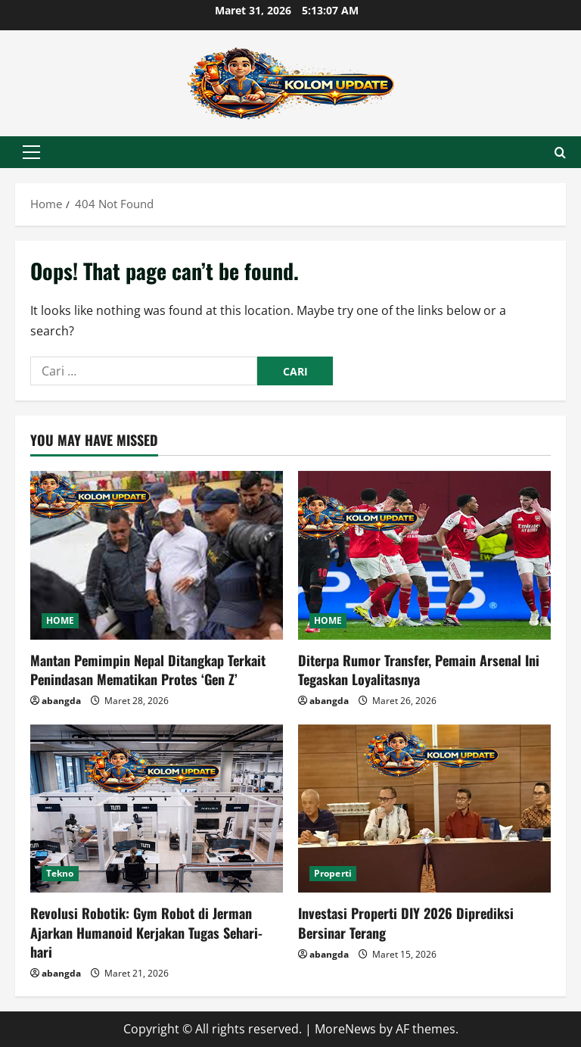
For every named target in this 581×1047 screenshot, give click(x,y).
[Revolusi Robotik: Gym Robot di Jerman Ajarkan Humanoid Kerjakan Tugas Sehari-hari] (156, 808)
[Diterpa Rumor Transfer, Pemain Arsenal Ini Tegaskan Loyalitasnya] (424, 555)
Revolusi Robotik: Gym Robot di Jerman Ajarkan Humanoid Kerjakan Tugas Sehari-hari (146, 932)
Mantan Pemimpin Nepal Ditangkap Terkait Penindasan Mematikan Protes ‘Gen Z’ (148, 669)
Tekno (60, 873)
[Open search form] (560, 152)
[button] (31, 152)
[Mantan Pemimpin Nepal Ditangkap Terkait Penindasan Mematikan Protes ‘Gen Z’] (156, 555)
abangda (61, 700)
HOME (60, 620)
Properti (333, 873)
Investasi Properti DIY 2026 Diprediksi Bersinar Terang (406, 922)
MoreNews (345, 1029)
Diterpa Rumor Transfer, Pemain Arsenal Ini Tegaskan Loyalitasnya (418, 669)
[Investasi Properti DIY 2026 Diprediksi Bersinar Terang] (424, 808)
